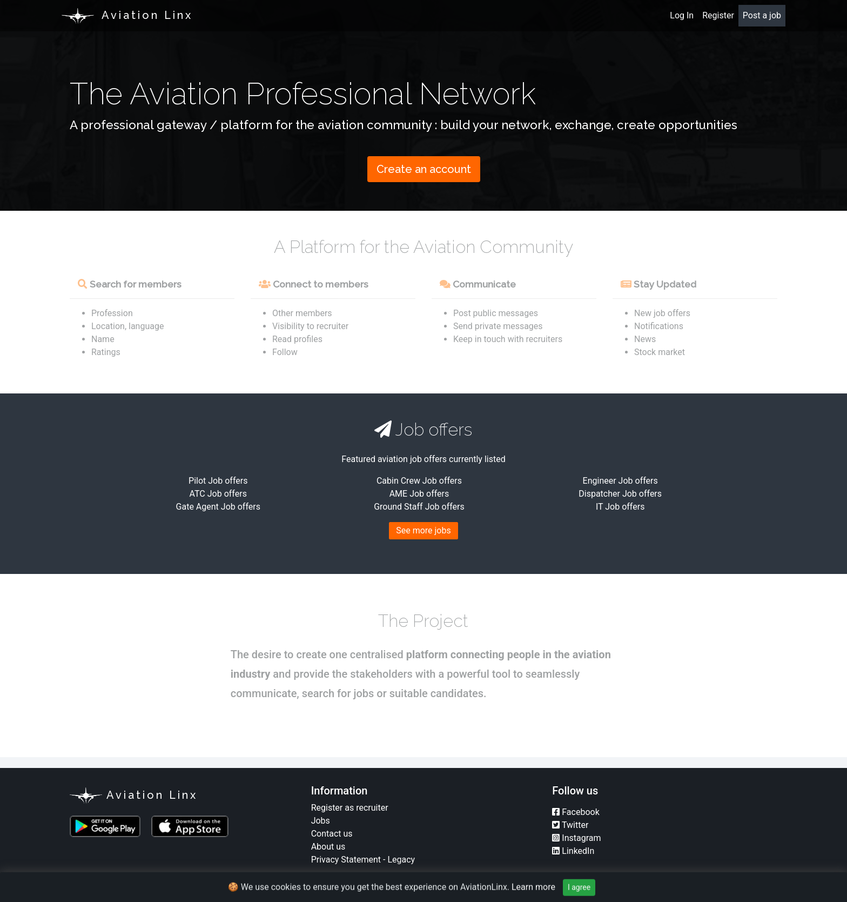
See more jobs (423, 530)
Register (718, 15)
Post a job (762, 15)
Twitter (570, 825)
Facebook (575, 812)
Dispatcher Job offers (620, 494)
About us (328, 846)
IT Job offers (620, 507)
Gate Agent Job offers (218, 507)
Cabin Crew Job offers (419, 481)
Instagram (576, 838)
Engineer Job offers (620, 481)
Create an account (424, 169)
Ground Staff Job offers (419, 507)
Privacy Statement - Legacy (363, 859)
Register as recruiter (349, 808)
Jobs (320, 821)
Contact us (332, 833)
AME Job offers (419, 494)
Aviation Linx (134, 795)
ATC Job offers (218, 494)
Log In (682, 15)
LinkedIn (573, 851)
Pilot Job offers (218, 481)
